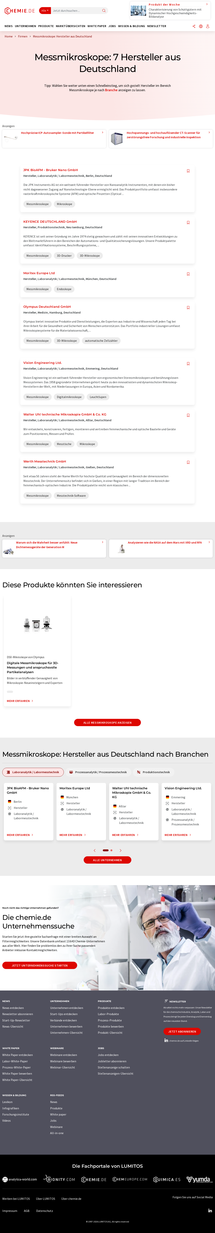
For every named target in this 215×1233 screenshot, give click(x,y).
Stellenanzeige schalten (114, 1067)
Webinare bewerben (63, 1061)
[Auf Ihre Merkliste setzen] (188, 171)
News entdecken (13, 1008)
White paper (58, 1114)
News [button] (9, 26)
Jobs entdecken (108, 1055)
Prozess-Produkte (110, 1020)
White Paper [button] (96, 26)
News (53, 1102)
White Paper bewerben (17, 1073)
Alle (44, 10)
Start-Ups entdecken (64, 1014)
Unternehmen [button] (25, 26)
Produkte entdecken (111, 1008)
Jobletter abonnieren (112, 1061)
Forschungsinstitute (15, 1114)
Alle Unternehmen (107, 860)
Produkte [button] (46, 26)
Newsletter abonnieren (17, 1014)
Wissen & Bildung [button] (131, 26)
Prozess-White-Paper (16, 1067)
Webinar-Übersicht (62, 1067)
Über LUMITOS (45, 1199)
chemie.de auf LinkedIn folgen (181, 1040)
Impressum (9, 1211)
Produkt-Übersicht (110, 1032)
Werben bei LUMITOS (16, 1199)
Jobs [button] (112, 26)
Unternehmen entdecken (66, 1008)
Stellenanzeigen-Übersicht (115, 1073)
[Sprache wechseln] (201, 26)
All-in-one (57, 1133)
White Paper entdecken (17, 1055)
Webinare (56, 1127)
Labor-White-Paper (15, 1061)
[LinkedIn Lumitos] (210, 1211)
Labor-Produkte (108, 1014)
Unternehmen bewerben (66, 1026)
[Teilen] (194, 26)
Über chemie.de (71, 1199)
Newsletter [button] (156, 26)
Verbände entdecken (63, 1020)
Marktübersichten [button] (70, 26)
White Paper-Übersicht (17, 1080)
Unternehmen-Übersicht (66, 1032)
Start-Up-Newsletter (16, 1020)
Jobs (53, 1120)
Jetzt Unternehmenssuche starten (40, 965)
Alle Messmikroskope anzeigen (107, 722)
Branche (111, 90)
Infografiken (10, 1108)
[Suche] (104, 11)
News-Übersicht (12, 1026)
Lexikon (7, 1102)
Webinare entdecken (63, 1055)
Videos (6, 1120)
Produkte (56, 1108)
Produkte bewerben (111, 1026)
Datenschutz (44, 1211)
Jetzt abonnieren (182, 1031)
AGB (26, 1211)
